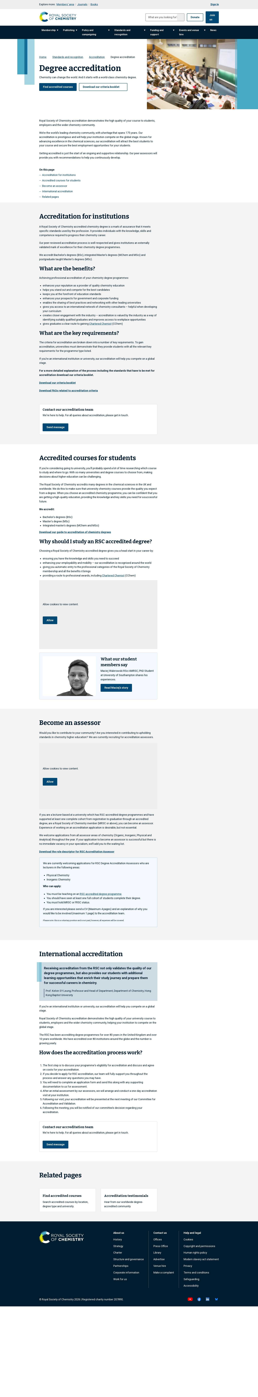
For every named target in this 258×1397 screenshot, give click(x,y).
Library (157, 1254)
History (117, 1241)
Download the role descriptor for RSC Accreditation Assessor (76, 852)
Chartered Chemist (100, 323)
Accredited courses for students (61, 180)
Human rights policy (195, 1254)
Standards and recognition (129, 32)
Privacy (188, 1267)
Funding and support (162, 32)
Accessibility (191, 1287)
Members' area (65, 4)
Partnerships (120, 1267)
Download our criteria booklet (103, 86)
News (213, 29)
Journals (82, 4)
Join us (210, 17)
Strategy (118, 1247)
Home (42, 56)
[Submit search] (177, 17)
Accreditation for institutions (59, 174)
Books (94, 4)
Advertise (159, 1261)
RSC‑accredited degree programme (100, 894)
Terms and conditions (196, 1274)
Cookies (188, 1241)
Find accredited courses (58, 86)
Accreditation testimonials (126, 1197)
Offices (157, 1241)
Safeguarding (191, 1280)
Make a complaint (163, 1274)
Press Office (160, 1247)
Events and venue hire (192, 32)
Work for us (120, 1280)
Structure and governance (128, 1261)
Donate (191, 17)
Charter (117, 1254)
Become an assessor (54, 185)
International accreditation (57, 190)
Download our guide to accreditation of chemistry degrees (75, 532)
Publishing (70, 29)
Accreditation (97, 56)
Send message (56, 427)
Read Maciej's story (116, 688)
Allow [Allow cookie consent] (50, 620)
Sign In (214, 4)
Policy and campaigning (96, 32)
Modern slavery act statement (201, 1261)
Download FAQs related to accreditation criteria (68, 390)
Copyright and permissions (199, 1247)
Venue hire (159, 1267)
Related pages (50, 196)
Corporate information (126, 1274)
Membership (50, 29)
